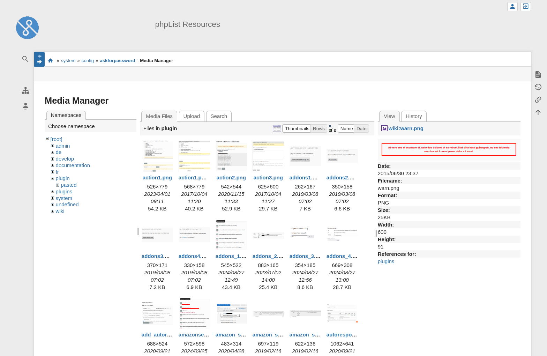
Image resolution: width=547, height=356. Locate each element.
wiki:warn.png (406, 128)
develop (65, 159)
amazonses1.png (200, 335)
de (59, 152)
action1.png (157, 177)
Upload (191, 116)
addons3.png (158, 256)
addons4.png (195, 256)
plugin (63, 178)
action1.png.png (199, 177)
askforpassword (117, 60)
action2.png (231, 177)
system (68, 60)
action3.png (268, 177)
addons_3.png (307, 256)
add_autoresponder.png (171, 335)
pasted (69, 185)
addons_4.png (344, 256)
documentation (73, 165)
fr (57, 172)
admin (63, 146)
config (88, 60)
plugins (64, 191)
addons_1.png (233, 256)
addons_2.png (270, 256)
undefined (67, 204)
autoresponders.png (352, 335)
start (50, 60)
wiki (60, 211)
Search (219, 116)
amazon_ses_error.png (281, 335)
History (414, 116)
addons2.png (343, 177)
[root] (56, 139)
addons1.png (306, 177)
